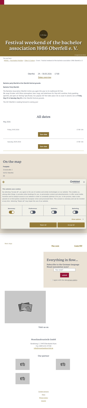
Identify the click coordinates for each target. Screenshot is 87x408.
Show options (76, 219)
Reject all (43, 225)
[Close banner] (84, 182)
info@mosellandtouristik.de (43, 348)
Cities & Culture (29, 60)
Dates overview (44, 77)
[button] (2, 2)
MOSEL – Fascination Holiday (13, 60)
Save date (43, 134)
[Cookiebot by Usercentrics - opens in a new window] (71, 182)
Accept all (71, 225)
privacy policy (72, 280)
